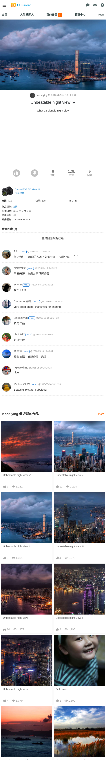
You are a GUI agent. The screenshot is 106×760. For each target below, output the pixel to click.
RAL (16, 251)
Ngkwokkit (20, 267)
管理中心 (80, 14)
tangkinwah (21, 317)
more (101, 413)
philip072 (19, 334)
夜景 (15, 206)
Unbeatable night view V (69, 475)
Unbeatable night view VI (17, 475)
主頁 (4, 14)
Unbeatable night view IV (17, 546)
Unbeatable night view (15, 617)
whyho (18, 284)
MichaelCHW (22, 384)
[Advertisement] (53, 142)
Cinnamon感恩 (23, 301)
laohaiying (39, 95)
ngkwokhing (21, 367)
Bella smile (62, 689)
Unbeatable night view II (69, 617)
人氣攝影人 (27, 14)
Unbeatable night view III (70, 546)
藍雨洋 (18, 351)
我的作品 (54, 15)
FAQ (101, 14)
